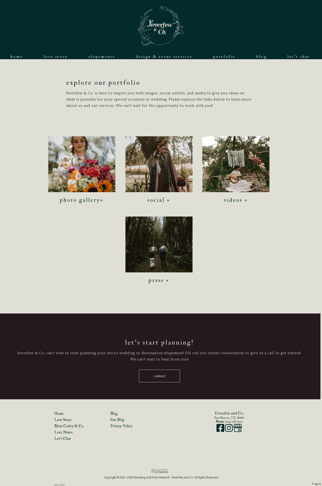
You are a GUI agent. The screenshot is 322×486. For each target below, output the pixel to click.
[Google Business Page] (237, 430)
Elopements (102, 56)
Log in (316, 484)
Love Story (56, 56)
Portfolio (224, 56)
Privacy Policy (121, 426)
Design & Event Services (164, 56)
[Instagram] (229, 430)
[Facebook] (220, 430)
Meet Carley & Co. (69, 426)
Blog (261, 56)
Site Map (117, 419)
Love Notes (63, 432)
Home (17, 56)
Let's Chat (299, 56)
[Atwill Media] (161, 470)
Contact (159, 376)
